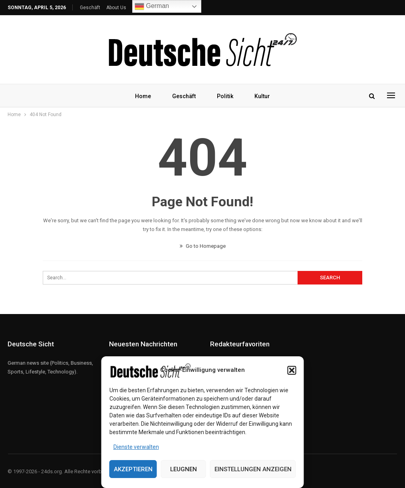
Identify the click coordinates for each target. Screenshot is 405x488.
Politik (225, 96)
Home (143, 96)
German (152, 6)
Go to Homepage (203, 246)
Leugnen (183, 469)
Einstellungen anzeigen (253, 469)
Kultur (262, 96)
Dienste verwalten (136, 447)
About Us (116, 7)
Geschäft (90, 7)
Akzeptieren (133, 469)
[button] (292, 370)
